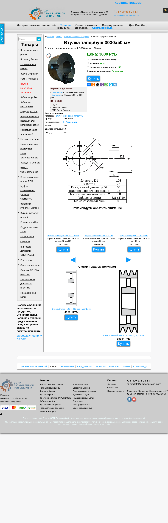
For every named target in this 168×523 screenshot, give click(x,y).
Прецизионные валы (28, 295)
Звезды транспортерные (29, 170)
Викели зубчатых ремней (29, 215)
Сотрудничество (113, 25)
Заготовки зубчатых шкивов (29, 206)
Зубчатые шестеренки (26, 104)
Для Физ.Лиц (137, 25)
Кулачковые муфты (82, 394)
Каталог (45, 380)
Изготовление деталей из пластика (27, 283)
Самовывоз (57, 92)
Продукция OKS (28, 111)
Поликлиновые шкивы (28, 66)
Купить (93, 78)
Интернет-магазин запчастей (36, 25)
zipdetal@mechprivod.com (127, 15)
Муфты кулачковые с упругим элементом (27, 192)
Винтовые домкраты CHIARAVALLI (27, 250)
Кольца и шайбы (29, 222)
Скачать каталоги (115, 391)
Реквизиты (63, 27)
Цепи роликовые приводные (29, 146)
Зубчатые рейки (28, 97)
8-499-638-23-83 (139, 380)
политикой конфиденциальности (106, 422)
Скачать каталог (86, 25)
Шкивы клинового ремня (29, 52)
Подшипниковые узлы (29, 229)
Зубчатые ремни (29, 73)
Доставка (81, 27)
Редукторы (26, 260)
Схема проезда (102, 27)
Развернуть (71, 122)
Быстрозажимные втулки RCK (29, 179)
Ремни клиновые (29, 78)
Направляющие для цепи (52, 408)
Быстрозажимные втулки (84, 391)
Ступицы (25, 241)
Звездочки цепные (30, 162)
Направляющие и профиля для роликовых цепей (29, 120)
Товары (65, 25)
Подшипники (27, 236)
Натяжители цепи (29, 139)
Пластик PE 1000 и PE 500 (29, 272)
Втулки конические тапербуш (26, 88)
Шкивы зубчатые (29, 59)
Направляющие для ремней (28, 132)
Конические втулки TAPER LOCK (55, 398)
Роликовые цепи (80, 384)
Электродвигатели (30, 265)
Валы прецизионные (82, 408)
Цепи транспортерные (29, 155)
